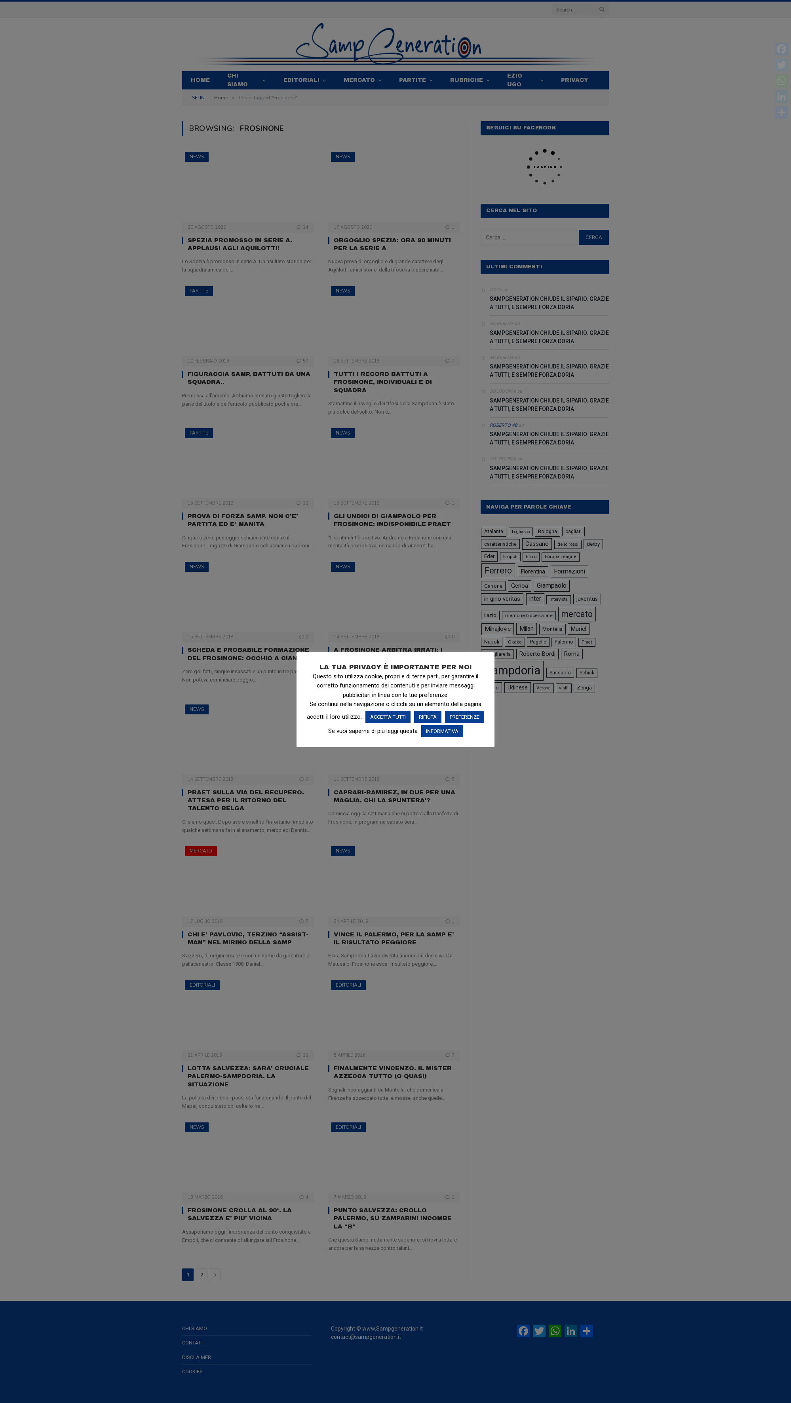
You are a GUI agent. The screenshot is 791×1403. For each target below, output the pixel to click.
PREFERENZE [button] (464, 717)
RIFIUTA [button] (428, 717)
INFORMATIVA (442, 731)
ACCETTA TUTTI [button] (388, 717)
